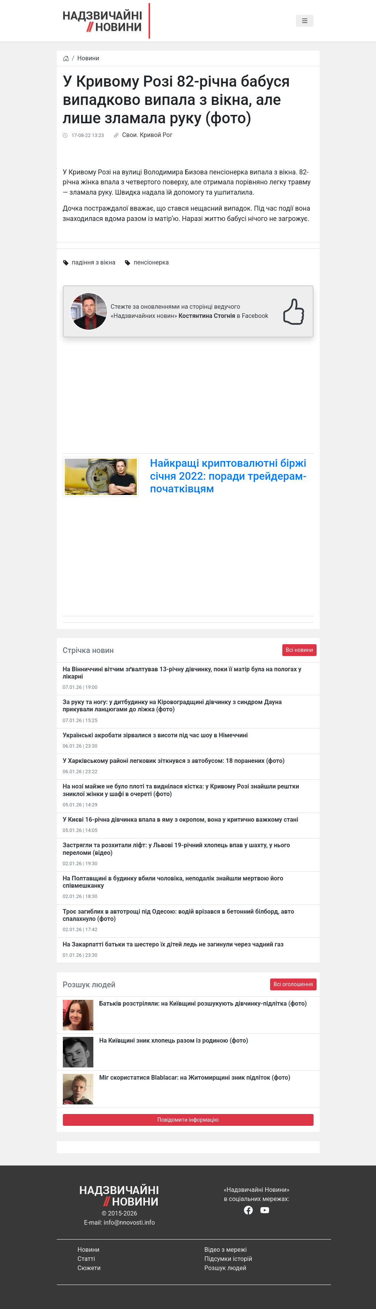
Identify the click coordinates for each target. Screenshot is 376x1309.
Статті (86, 1258)
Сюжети (89, 1268)
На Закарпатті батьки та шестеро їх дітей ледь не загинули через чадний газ (173, 944)
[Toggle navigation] (305, 21)
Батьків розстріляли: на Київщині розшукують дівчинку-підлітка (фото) (203, 1003)
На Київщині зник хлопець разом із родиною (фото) (173, 1040)
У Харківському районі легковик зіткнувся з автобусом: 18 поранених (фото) (174, 760)
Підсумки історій (229, 1258)
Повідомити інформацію (188, 1120)
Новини (88, 58)
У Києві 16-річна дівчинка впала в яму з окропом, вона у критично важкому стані (180, 819)
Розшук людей (225, 1268)
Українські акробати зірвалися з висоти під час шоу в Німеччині (155, 735)
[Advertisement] (188, 396)
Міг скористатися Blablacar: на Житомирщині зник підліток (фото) (195, 1077)
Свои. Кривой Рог (147, 135)
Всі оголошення (293, 984)
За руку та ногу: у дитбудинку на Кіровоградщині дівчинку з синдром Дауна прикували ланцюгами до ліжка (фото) (172, 705)
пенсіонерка (151, 262)
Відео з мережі (226, 1249)
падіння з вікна (93, 262)
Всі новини (299, 650)
